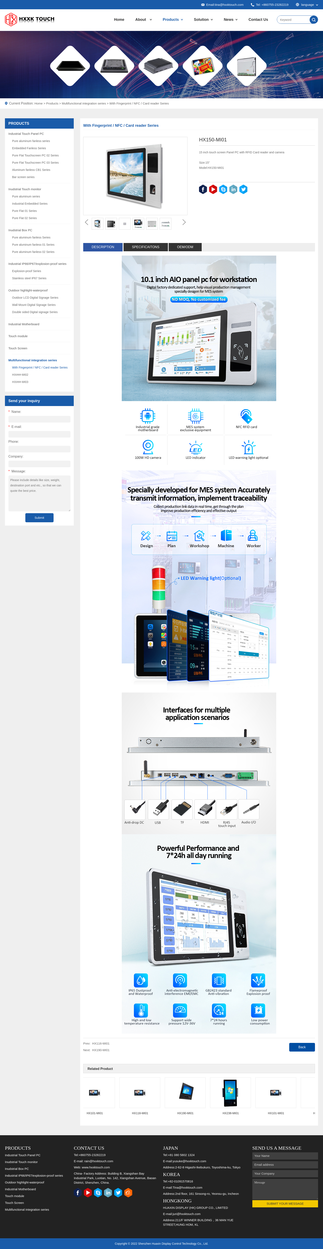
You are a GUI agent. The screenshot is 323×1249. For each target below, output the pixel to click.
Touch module (18, 336)
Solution (201, 20)
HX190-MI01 (100, 1050)
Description (103, 247)
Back (302, 1047)
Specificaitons (145, 247)
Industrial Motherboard (23, 324)
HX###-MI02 (20, 374)
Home (119, 20)
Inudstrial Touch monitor (24, 189)
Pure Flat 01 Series (24, 210)
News (228, 20)
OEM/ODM (185, 247)
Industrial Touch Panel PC (26, 133)
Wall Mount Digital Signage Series (34, 304)
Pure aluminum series (26, 196)
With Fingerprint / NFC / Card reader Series (139, 103)
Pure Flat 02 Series (24, 218)
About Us (140, 24)
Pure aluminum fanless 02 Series (33, 252)
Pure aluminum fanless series (31, 141)
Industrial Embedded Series (30, 203)
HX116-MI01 (100, 1043)
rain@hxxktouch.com (98, 1161)
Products (171, 20)
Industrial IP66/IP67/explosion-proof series (37, 263)
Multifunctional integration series (84, 103)
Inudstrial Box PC (20, 230)
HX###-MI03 (20, 382)
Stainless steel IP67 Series (29, 278)
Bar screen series (23, 177)
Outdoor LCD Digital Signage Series (35, 297)
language (307, 4)
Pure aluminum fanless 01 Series (33, 244)
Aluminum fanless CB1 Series (31, 169)
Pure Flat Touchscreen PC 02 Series (35, 155)
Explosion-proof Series (26, 271)
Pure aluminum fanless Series (31, 237)
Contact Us (258, 20)
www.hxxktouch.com (96, 1167)
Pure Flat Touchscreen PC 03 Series (35, 162)
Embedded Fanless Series (29, 148)
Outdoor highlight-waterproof (28, 290)
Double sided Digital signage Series (35, 312)
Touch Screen (17, 348)
